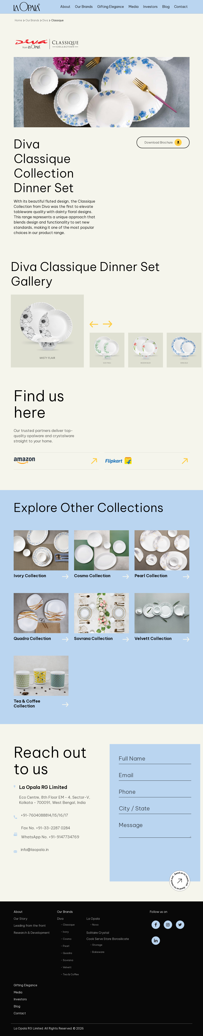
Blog (166, 6)
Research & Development (32, 933)
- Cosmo (66, 938)
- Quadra (66, 953)
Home (18, 20)
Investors (150, 6)
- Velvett (66, 967)
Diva (45, 20)
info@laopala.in (35, 864)
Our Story (20, 918)
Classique (57, 20)
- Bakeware (97, 951)
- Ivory (65, 931)
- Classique (68, 924)
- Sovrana (67, 960)
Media (133, 6)
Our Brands (84, 6)
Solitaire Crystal (97, 933)
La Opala (93, 918)
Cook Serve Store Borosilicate (107, 939)
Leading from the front (30, 925)
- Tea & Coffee (70, 974)
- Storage (96, 944)
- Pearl (65, 945)
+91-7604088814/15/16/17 (44, 830)
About (65, 6)
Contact (181, 6)
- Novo (94, 924)
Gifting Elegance (110, 6)
